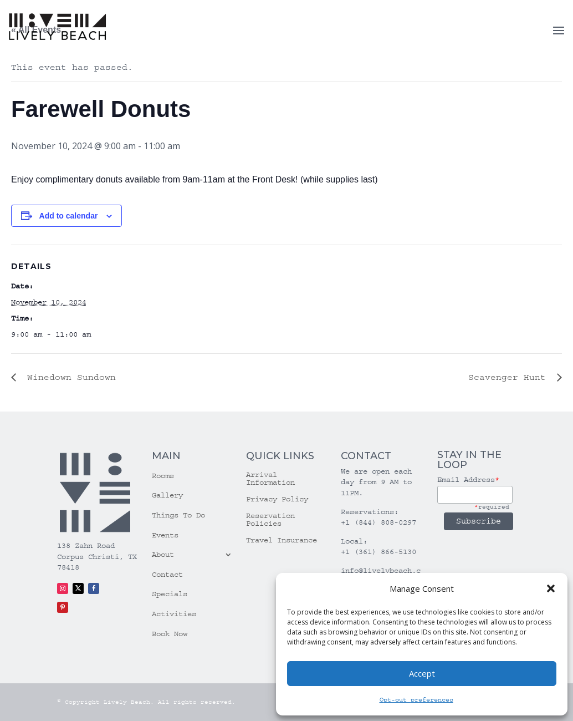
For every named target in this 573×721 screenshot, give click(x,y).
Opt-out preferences (416, 699)
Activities (174, 614)
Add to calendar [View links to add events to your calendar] (68, 215)
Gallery (167, 495)
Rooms (163, 475)
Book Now (169, 633)
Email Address (468, 479)
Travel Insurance (281, 540)
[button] (550, 588)
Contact (167, 574)
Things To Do (178, 515)
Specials (169, 594)
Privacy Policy (277, 499)
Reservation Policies (270, 520)
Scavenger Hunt (509, 377)
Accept (422, 673)
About (163, 554)
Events (165, 535)
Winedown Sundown (69, 377)
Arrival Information (270, 479)
